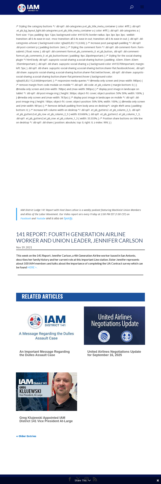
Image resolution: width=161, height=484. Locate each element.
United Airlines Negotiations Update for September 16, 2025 (114, 353)
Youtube (41, 218)
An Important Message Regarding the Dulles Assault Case (44, 353)
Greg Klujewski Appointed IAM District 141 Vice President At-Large (46, 419)
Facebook (25, 218)
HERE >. (32, 267)
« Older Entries (26, 436)
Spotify (68, 218)
